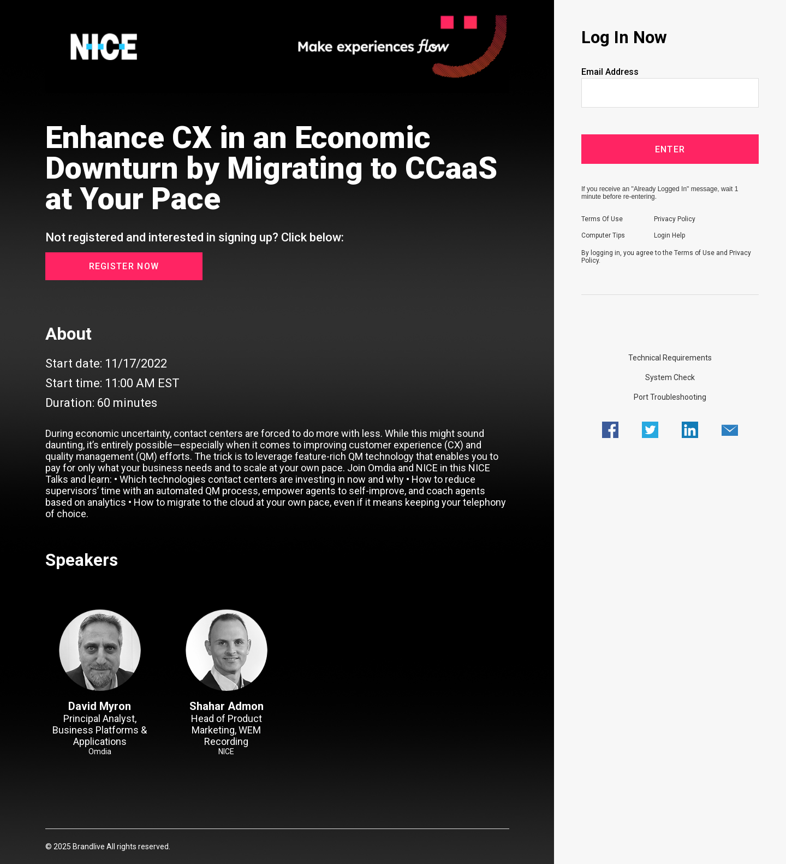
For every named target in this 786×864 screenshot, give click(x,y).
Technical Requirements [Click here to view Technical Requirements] (670, 357)
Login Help (669, 235)
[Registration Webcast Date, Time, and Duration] (277, 383)
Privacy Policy (674, 219)
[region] (277, 47)
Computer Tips (603, 235)
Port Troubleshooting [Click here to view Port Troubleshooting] (670, 397)
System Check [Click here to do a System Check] (670, 377)
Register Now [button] (124, 266)
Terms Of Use (602, 219)
